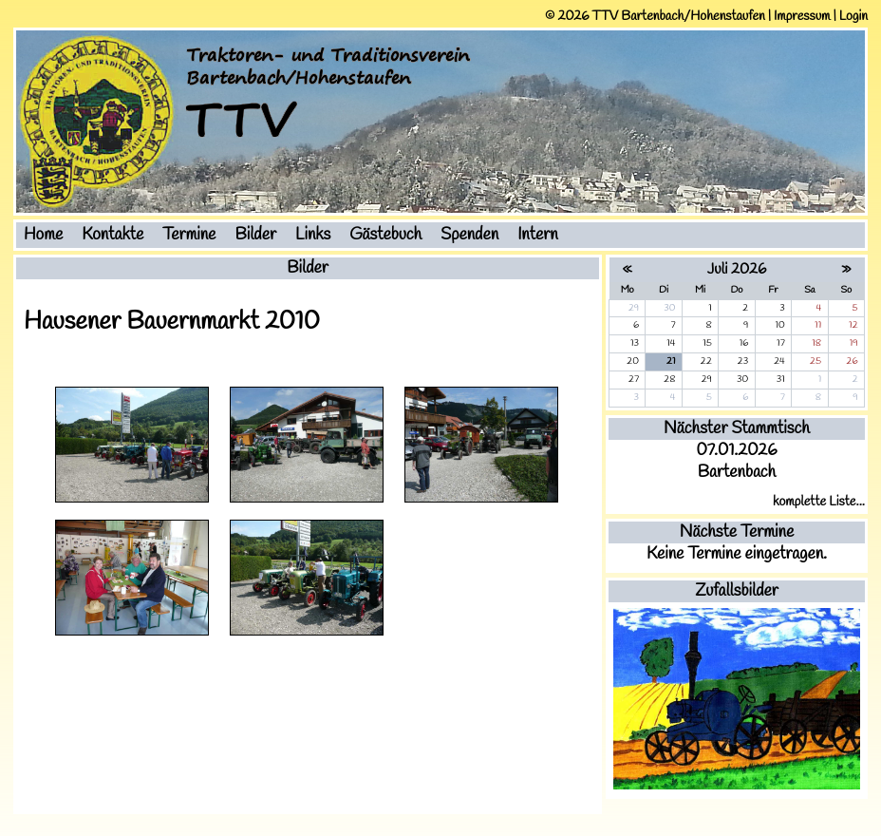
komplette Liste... (819, 502)
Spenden (469, 235)
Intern (537, 235)
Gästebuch (385, 235)
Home (43, 235)
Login (853, 17)
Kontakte (112, 235)
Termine (189, 235)
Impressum (802, 17)
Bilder (255, 235)
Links (312, 235)
